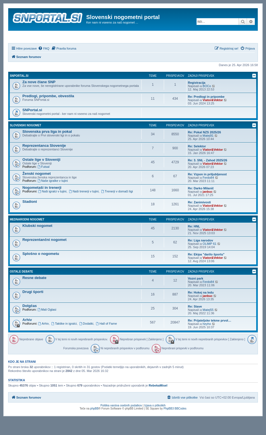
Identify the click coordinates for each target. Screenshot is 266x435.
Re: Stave (195, 321)
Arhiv (27, 335)
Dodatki (86, 338)
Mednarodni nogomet (27, 234)
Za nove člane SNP (38, 97)
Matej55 (208, 325)
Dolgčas (29, 321)
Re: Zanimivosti (199, 217)
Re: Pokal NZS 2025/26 (204, 147)
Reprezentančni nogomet (44, 255)
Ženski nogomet (36, 189)
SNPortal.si (19, 90)
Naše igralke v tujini (53, 195)
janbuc (208, 206)
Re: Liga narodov (200, 255)
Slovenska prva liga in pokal (47, 147)
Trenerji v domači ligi (117, 206)
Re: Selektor (197, 161)
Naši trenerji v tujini (84, 206)
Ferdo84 (208, 192)
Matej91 (208, 150)
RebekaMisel (158, 401)
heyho (207, 339)
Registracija (196, 97)
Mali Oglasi (47, 324)
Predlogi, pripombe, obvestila (48, 111)
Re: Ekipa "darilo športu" (206, 269)
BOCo (207, 101)
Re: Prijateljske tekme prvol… (209, 335)
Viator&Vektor (213, 115)
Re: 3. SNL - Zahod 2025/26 (207, 175)
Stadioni (29, 217)
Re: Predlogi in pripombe (206, 111)
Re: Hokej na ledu (201, 307)
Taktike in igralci (63, 338)
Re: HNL (194, 241)
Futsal (44, 181)
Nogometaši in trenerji (41, 203)
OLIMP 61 (209, 258)
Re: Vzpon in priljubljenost (207, 189)
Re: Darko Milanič (201, 203)
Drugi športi (32, 307)
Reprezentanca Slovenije (44, 161)
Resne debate (34, 293)
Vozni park (195, 293)
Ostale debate (21, 286)
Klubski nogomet (37, 241)
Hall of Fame (106, 338)
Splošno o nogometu (40, 269)
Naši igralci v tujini (52, 206)
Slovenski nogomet (25, 140)
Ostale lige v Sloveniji (41, 175)
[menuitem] (43, 63)
